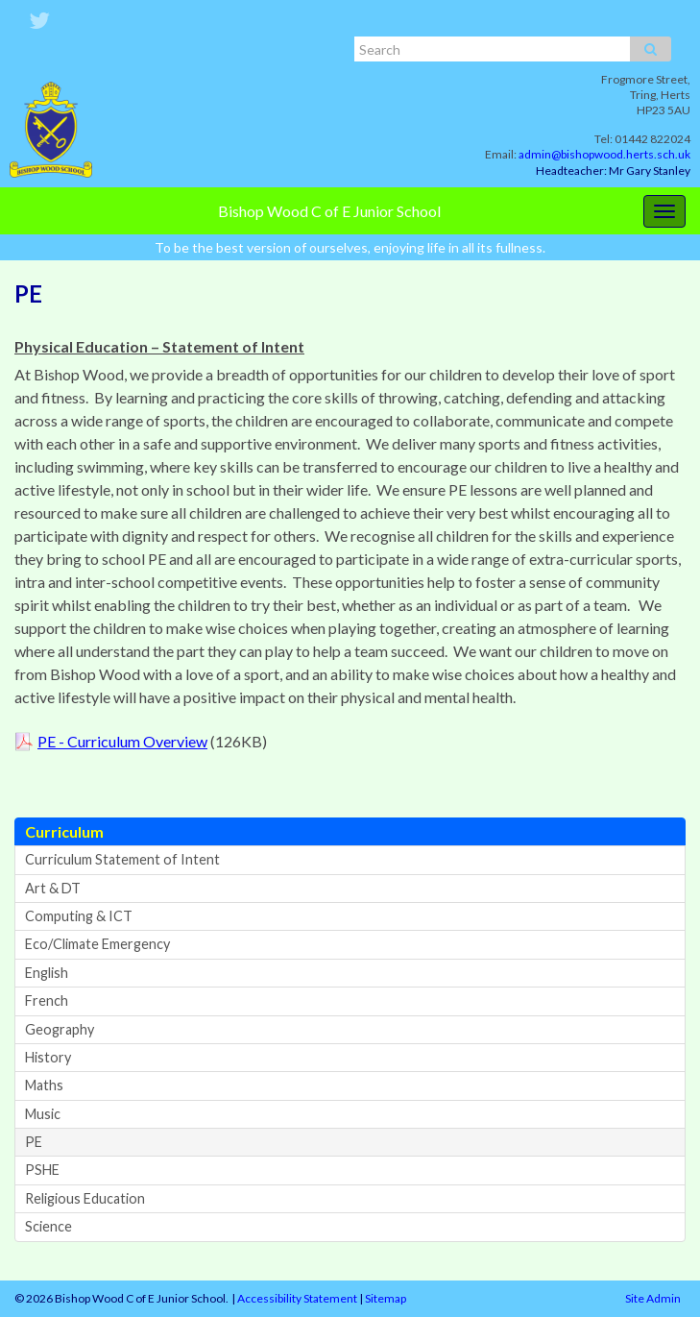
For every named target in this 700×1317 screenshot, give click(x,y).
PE (33, 1142)
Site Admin (653, 1298)
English (46, 972)
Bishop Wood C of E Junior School (329, 211)
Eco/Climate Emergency (97, 944)
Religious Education (85, 1198)
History (48, 1057)
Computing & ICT (79, 916)
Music (42, 1114)
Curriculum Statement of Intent (122, 859)
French (46, 1000)
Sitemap (385, 1298)
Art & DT (53, 888)
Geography (59, 1029)
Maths (44, 1085)
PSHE (42, 1169)
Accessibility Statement (297, 1298)
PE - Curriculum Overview (122, 741)
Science (48, 1226)
